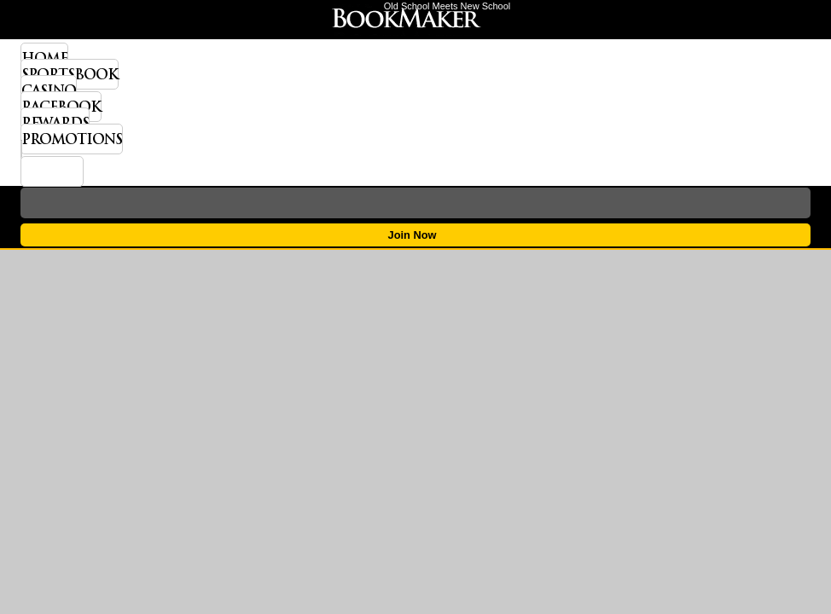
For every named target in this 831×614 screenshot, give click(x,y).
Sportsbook (69, 74)
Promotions (71, 139)
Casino (48, 90)
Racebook (61, 106)
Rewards (55, 122)
